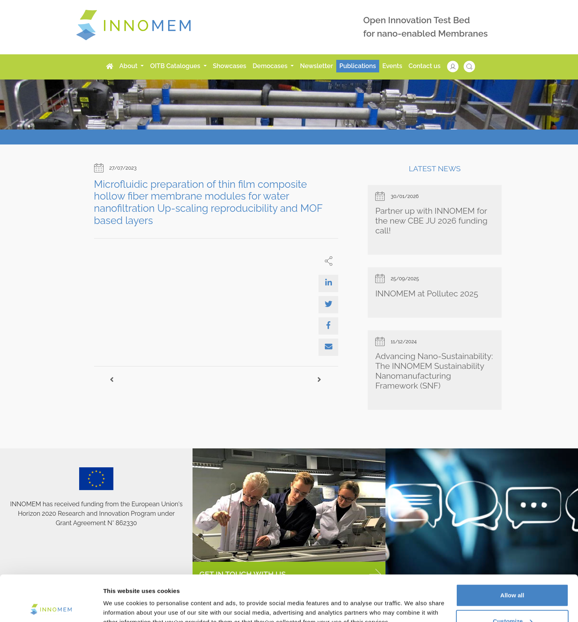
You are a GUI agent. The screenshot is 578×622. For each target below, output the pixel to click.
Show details (121, 597)
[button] (457, 66)
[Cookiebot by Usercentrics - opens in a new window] (51, 607)
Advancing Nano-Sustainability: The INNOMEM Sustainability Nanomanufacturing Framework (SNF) (434, 371)
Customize (512, 575)
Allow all (512, 549)
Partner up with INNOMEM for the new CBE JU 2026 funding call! (431, 220)
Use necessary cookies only (512, 601)
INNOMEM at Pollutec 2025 (426, 293)
